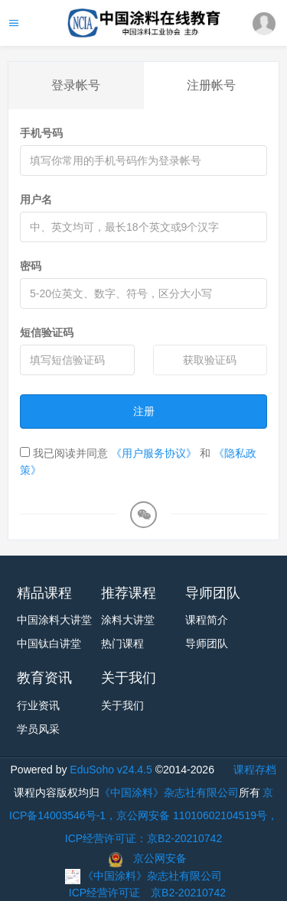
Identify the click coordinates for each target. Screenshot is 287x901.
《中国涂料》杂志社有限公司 (169, 792)
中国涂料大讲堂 (54, 620)
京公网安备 (160, 858)
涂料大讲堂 (128, 620)
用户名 (36, 199)
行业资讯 (38, 705)
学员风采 (38, 729)
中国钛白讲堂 (49, 643)
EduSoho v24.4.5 (111, 769)
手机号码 (41, 133)
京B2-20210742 (188, 892)
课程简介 (206, 620)
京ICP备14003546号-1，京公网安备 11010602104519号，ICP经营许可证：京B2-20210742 (143, 815)
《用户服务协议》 (154, 453)
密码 (30, 266)
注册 (144, 411)
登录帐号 (75, 85)
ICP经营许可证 (104, 892)
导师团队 (206, 643)
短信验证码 (46, 332)
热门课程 (122, 643)
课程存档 (254, 769)
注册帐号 (211, 85)
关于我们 (122, 705)
